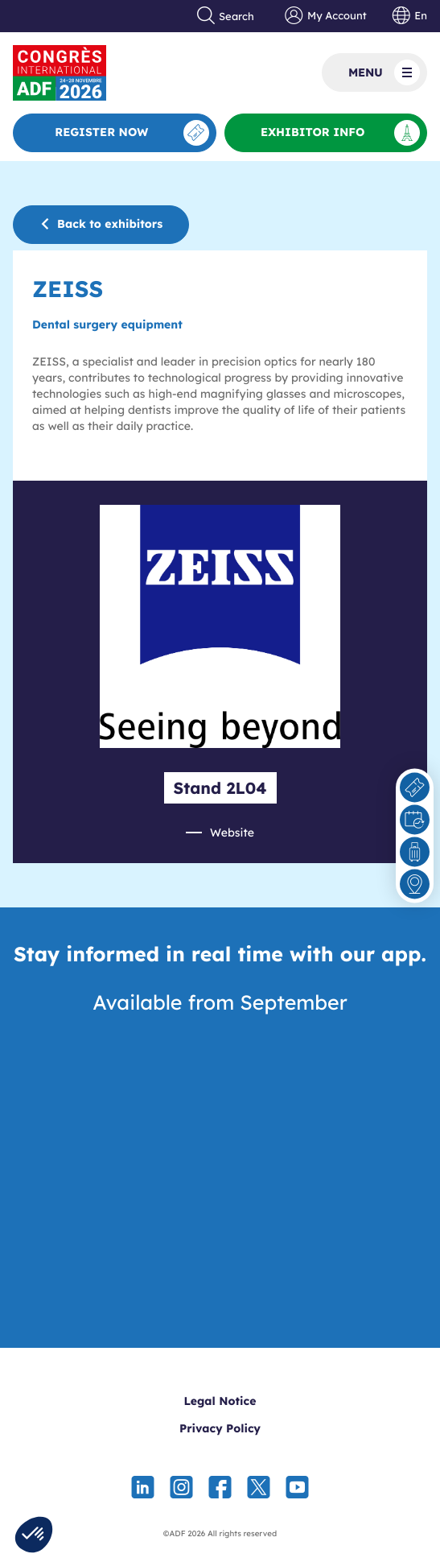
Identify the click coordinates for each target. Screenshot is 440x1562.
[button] (33, 1534)
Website (232, 832)
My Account (325, 16)
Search (226, 16)
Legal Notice (220, 1401)
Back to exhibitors (100, 224)
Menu (384, 72)
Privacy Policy (220, 1428)
